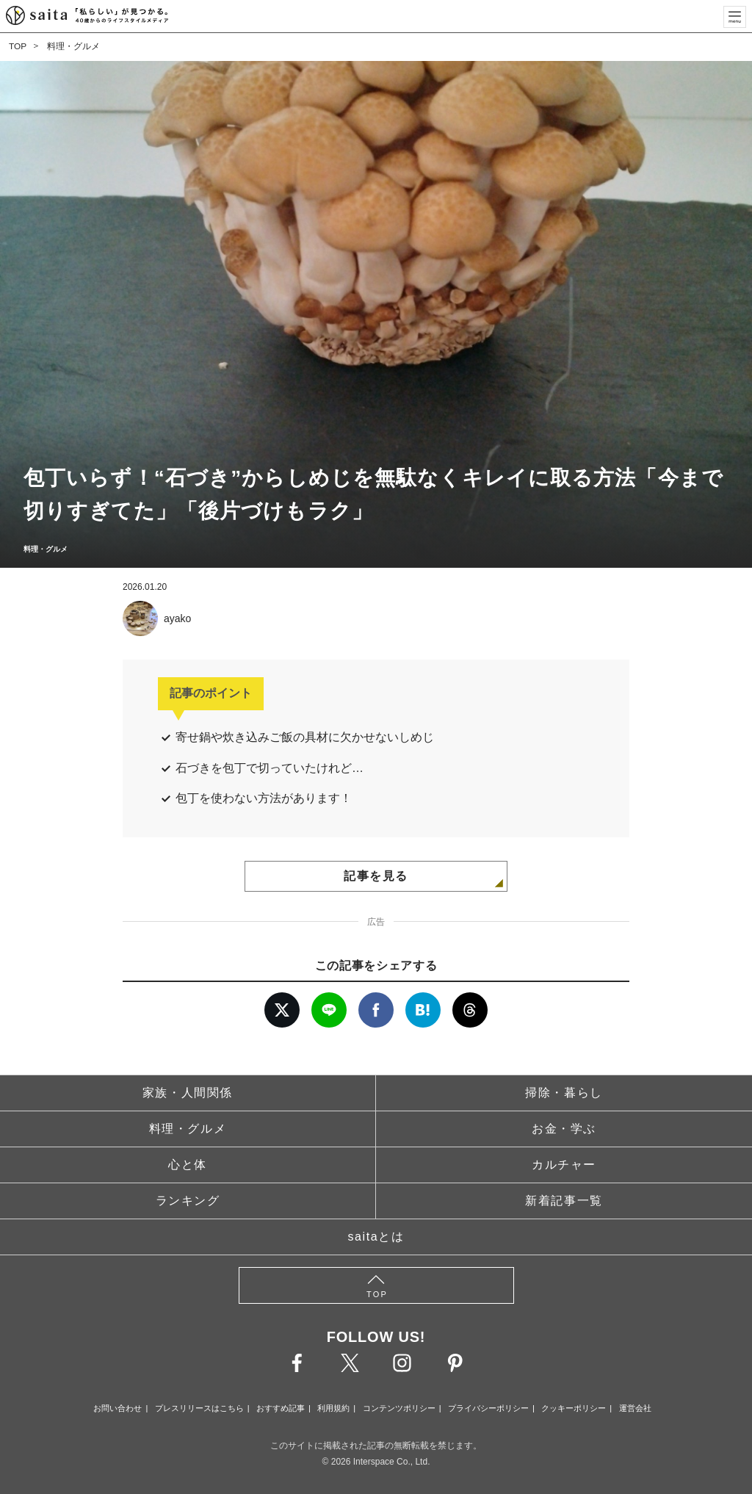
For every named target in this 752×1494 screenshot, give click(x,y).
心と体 (187, 1164)
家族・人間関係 (187, 1092)
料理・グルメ (73, 46)
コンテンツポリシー (399, 1408)
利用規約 (333, 1408)
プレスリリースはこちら (199, 1408)
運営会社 (635, 1408)
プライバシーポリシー (488, 1408)
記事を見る (376, 876)
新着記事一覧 (564, 1200)
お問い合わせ (117, 1408)
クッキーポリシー (573, 1408)
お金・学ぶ (564, 1128)
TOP (17, 46)
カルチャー (564, 1164)
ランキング (188, 1200)
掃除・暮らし (564, 1092)
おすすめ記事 (280, 1408)
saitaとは (376, 1236)
